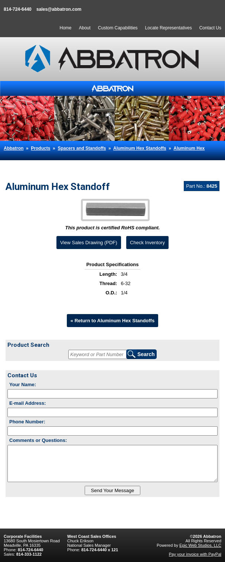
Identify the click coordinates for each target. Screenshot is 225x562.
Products (40, 148)
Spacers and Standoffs (82, 148)
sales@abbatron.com (58, 9)
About (84, 27)
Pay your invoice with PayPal (195, 554)
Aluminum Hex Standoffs (139, 148)
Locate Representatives (168, 27)
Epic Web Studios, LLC (200, 545)
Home (65, 27)
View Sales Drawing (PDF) (88, 242)
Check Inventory (147, 242)
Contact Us (210, 27)
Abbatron (13, 148)
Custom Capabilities (118, 27)
